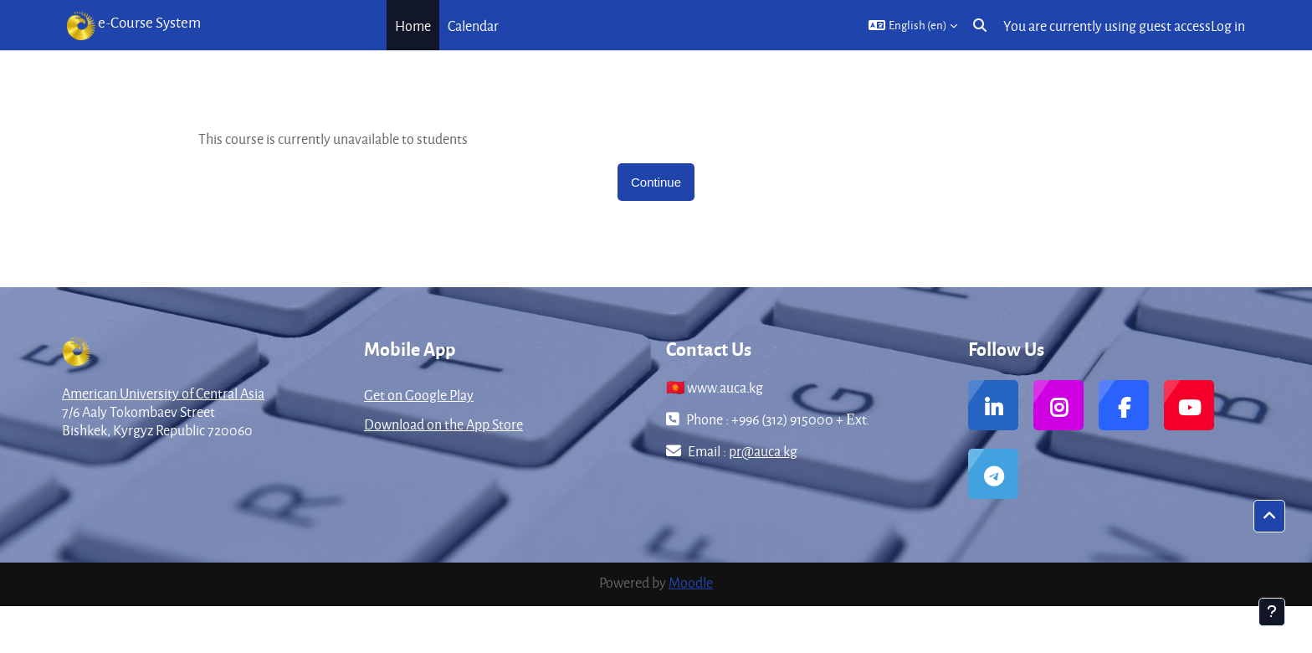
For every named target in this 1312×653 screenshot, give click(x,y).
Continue (656, 182)
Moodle (691, 582)
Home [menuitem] (413, 25)
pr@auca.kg (763, 450)
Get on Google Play (419, 394)
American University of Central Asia (163, 393)
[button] (912, 25)
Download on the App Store (443, 424)
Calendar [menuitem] (473, 25)
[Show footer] (1271, 612)
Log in (1228, 25)
